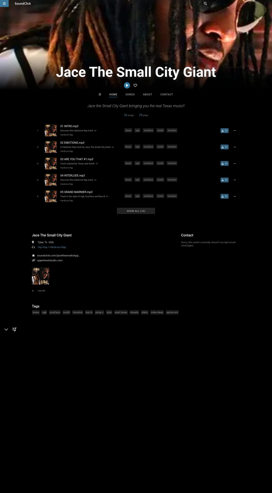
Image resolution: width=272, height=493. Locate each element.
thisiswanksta (178, 419)
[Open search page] (268, 3)
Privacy (88, 472)
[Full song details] (235, 130)
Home (113, 94)
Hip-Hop (43, 243)
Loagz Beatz (121, 419)
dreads (134, 309)
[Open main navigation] (4, 3)
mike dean (157, 309)
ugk (138, 130)
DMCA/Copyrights (70, 472)
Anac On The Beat (150, 419)
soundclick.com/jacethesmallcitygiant (59, 252)
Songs (130, 94)
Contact (166, 94)
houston (172, 130)
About (147, 94)
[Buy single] (226, 130)
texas (129, 130)
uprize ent (172, 309)
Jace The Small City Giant (52, 232)
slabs (145, 309)
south (161, 130)
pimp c (99, 309)
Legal (99, 472)
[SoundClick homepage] (23, 3)
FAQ (20, 472)
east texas (121, 309)
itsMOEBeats (93, 419)
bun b (89, 309)
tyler (109, 309)
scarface (148, 130)
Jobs (53, 472)
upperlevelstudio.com (50, 257)
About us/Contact (36, 472)
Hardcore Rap (66, 134)
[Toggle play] (37, 130)
